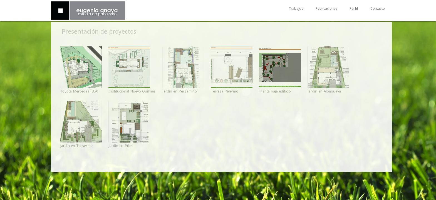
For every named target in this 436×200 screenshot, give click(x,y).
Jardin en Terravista (76, 145)
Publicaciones (326, 9)
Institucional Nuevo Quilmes (132, 91)
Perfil (354, 9)
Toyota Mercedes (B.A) (79, 91)
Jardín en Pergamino (179, 91)
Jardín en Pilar (120, 145)
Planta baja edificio (275, 91)
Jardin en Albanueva (324, 91)
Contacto (377, 9)
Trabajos (296, 9)
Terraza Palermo (224, 91)
